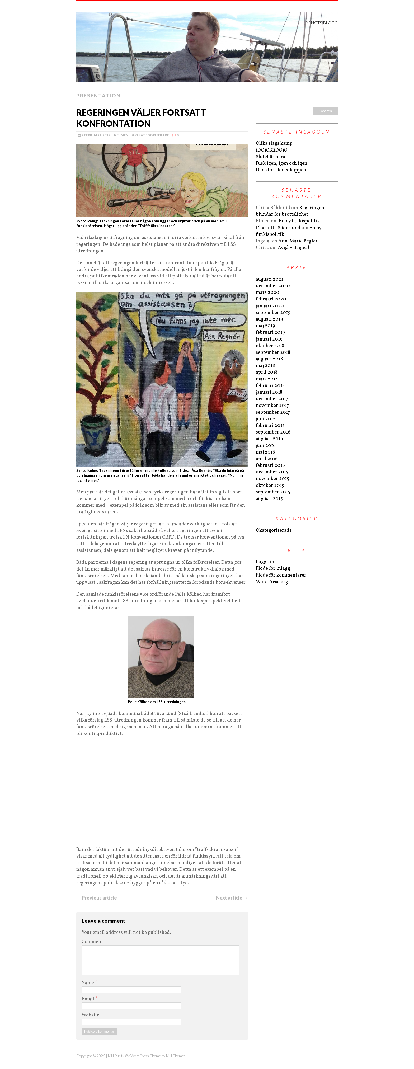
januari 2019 (269, 339)
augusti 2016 (269, 439)
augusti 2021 (269, 279)
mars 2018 (267, 379)
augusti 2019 (269, 319)
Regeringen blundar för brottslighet (290, 211)
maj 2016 (265, 452)
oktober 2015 (270, 485)
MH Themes (176, 1055)
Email (88, 999)
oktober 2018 (270, 346)
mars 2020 (267, 292)
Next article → (232, 898)
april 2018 (266, 372)
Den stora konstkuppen (281, 170)
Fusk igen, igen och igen (281, 163)
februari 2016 (270, 465)
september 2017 (273, 412)
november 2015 (272, 478)
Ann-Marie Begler (298, 241)
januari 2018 (269, 392)
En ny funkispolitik (299, 221)
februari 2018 (270, 386)
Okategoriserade (152, 135)
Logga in (265, 562)
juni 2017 (265, 419)
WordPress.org (272, 582)
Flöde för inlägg (273, 568)
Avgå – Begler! (293, 247)
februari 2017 (270, 425)
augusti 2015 (269, 499)
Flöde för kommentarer (281, 575)
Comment (92, 942)
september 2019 (273, 312)
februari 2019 (270, 332)
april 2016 (267, 459)
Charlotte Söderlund (278, 228)
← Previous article (96, 898)
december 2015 (272, 472)
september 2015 (273, 492)
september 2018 (273, 352)
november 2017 (272, 405)
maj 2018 (265, 365)
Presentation (98, 95)
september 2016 (273, 432)
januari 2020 (270, 306)
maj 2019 (265, 326)
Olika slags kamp (274, 143)
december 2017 (272, 399)
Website (90, 1015)
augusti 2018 (269, 359)
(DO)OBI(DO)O (271, 150)
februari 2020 (271, 299)
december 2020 (273, 286)
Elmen (123, 135)
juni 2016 (266, 445)
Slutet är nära (270, 157)
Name (88, 983)
